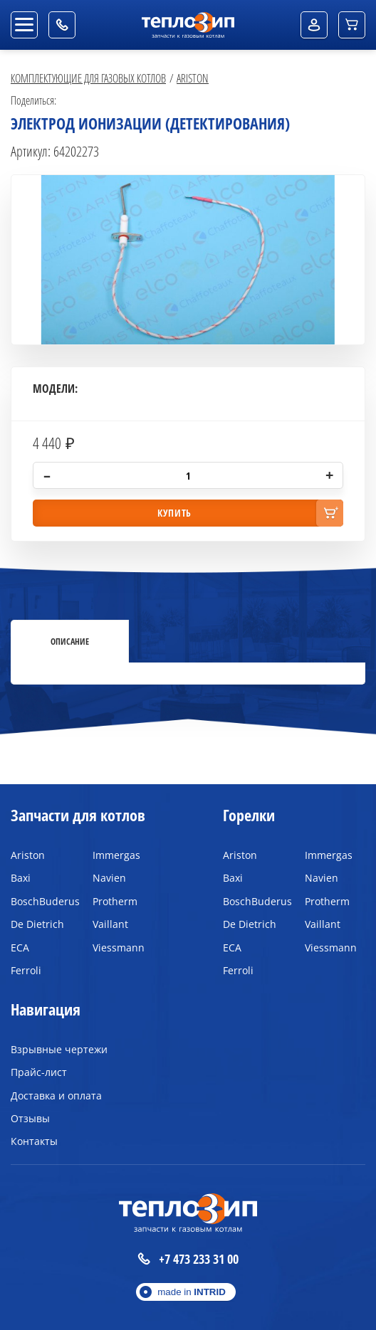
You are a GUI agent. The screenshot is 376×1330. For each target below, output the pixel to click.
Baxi (21, 878)
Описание (70, 641)
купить (174, 512)
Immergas (116, 855)
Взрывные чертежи (59, 1049)
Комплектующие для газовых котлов (88, 77)
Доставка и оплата (56, 1095)
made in (191, 1292)
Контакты (34, 1141)
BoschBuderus (41, 901)
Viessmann (119, 947)
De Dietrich (37, 924)
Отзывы (30, 1118)
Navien (109, 878)
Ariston (193, 77)
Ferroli (26, 970)
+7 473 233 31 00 (188, 1259)
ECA (20, 947)
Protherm (115, 901)
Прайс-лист (39, 1072)
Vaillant (110, 924)
